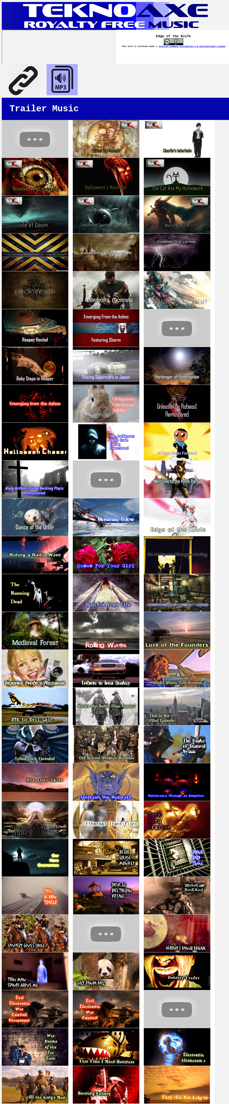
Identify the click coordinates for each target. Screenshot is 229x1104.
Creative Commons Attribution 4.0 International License (192, 46)
